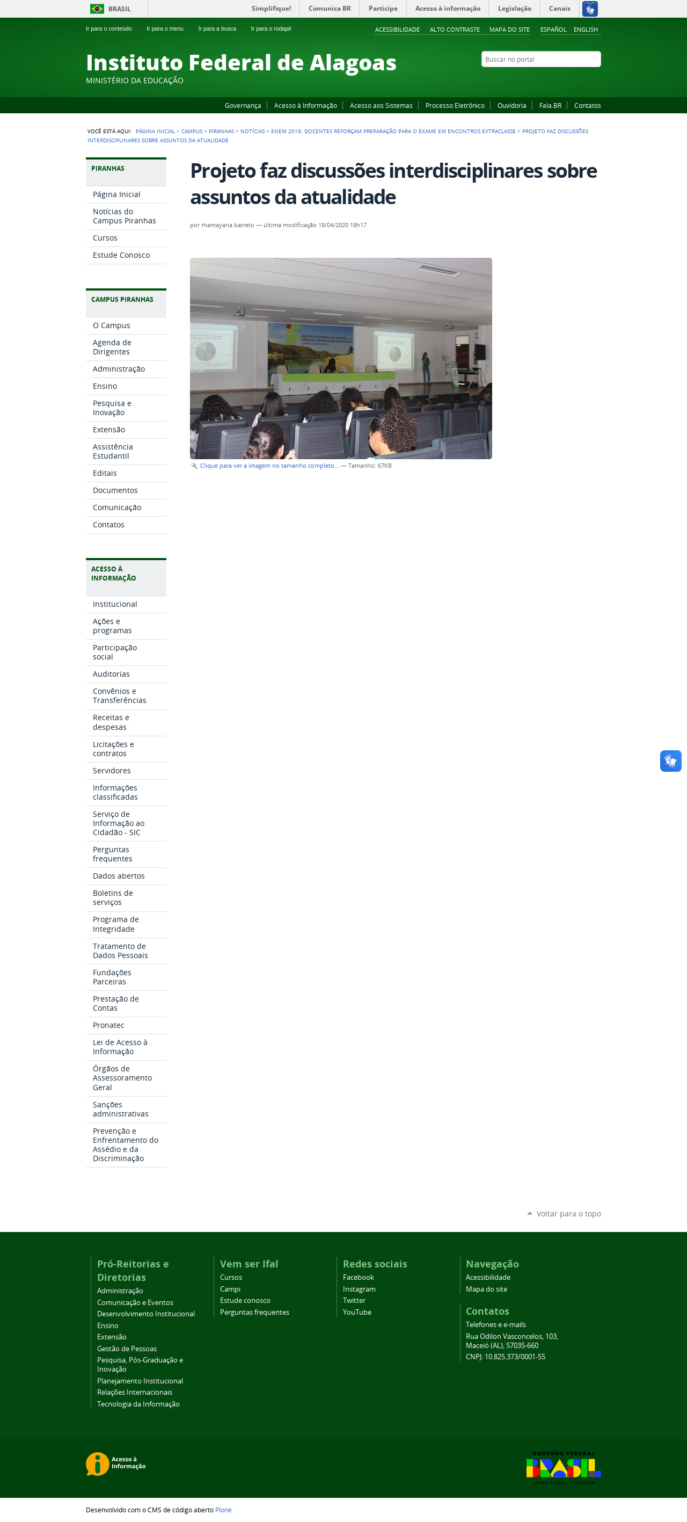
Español (553, 29)
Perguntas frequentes (254, 1312)
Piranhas (221, 131)
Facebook (542, 80)
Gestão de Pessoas (127, 1348)
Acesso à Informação (305, 105)
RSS (595, 80)
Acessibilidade (397, 29)
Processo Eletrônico (455, 105)
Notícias (252, 131)
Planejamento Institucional (140, 1381)
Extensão (112, 1337)
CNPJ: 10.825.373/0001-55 (505, 1356)
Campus (191, 131)
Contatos (587, 105)
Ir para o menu (169, 28)
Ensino (108, 1325)
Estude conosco (245, 1300)
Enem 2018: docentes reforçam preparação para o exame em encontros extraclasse (393, 131)
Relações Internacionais (134, 1392)
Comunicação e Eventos (135, 1302)
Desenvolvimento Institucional (146, 1313)
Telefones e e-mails (496, 1324)
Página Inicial (155, 131)
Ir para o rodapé (276, 28)
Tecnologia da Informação (138, 1404)
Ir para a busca (222, 28)
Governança (243, 105)
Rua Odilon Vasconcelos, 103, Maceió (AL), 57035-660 (512, 1341)
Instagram (569, 80)
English (586, 29)
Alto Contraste (455, 29)
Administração (120, 1290)
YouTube (555, 80)
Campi (230, 1289)
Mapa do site (509, 29)
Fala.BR (550, 105)
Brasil (119, 8)
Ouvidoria (512, 105)
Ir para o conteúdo (113, 28)
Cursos (231, 1277)
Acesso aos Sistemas (381, 105)
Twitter (582, 80)
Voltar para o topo (569, 1213)
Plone (223, 1509)
